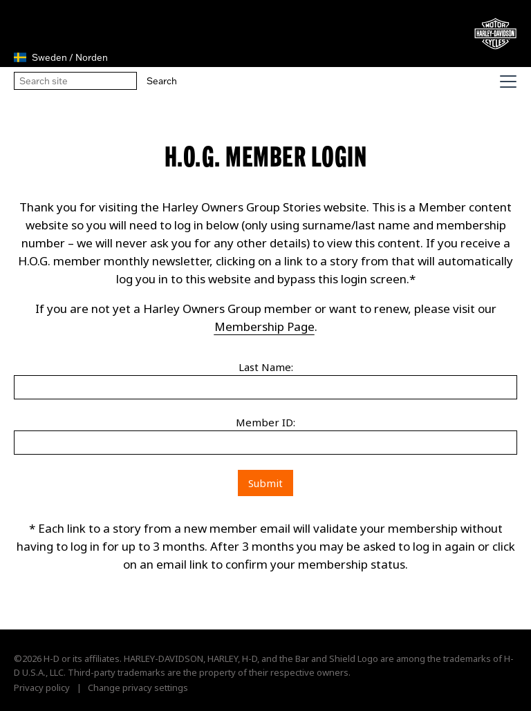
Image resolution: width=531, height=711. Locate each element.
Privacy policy (42, 687)
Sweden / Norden (61, 57)
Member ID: (265, 422)
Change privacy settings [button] (138, 687)
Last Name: (266, 367)
